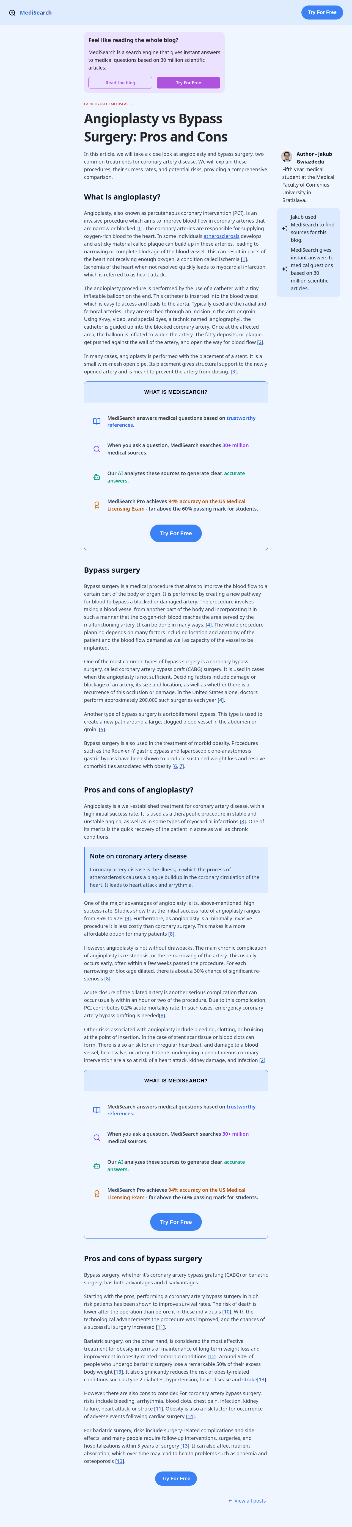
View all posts (247, 1500)
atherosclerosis (221, 236)
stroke (249, 1379)
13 (119, 1371)
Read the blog (120, 83)
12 (212, 1356)
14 (190, 1416)
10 (227, 1311)
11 (160, 1327)
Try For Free (322, 12)
